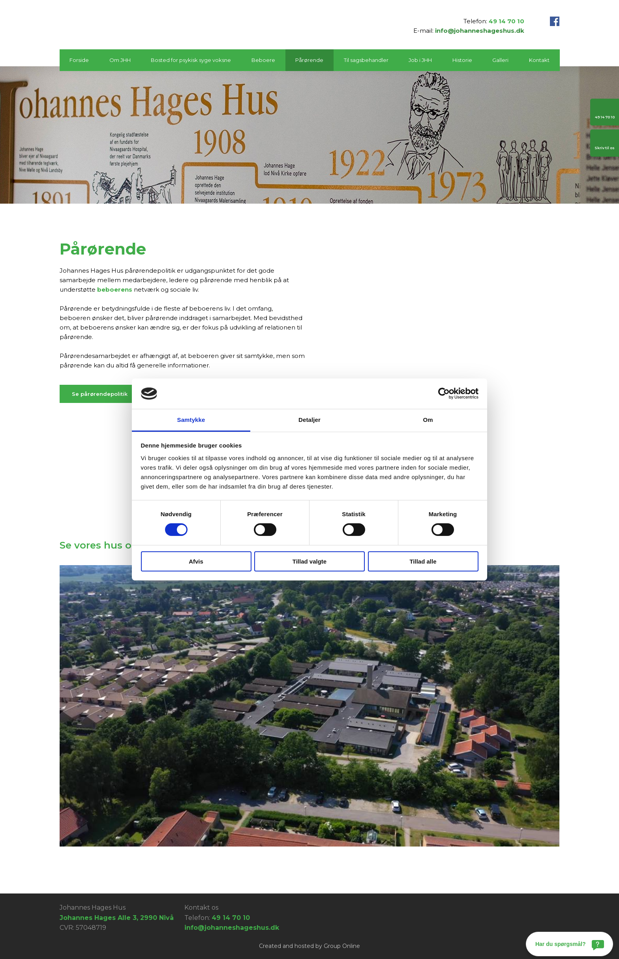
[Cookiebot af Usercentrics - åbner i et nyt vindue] (443, 393)
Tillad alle (422, 561)
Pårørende (309, 60)
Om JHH (120, 60)
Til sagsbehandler (366, 60)
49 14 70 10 (506, 21)
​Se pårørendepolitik (100, 394)
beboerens (114, 289)
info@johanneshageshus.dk (479, 30)
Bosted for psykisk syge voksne (191, 60)
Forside (79, 60)
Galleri (500, 60)
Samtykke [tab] (191, 419)
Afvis (196, 561)
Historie (462, 60)
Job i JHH (420, 60)
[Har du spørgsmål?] (569, 944)
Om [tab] (428, 419)
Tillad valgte (309, 561)
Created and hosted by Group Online (309, 946)
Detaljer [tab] (309, 419)
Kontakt (539, 60)
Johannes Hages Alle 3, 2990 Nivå (117, 918)
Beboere (263, 60)
